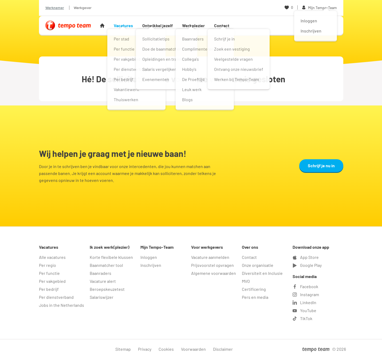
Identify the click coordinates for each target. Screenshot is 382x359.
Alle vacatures (52, 257)
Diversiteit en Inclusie (262, 273)
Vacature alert (103, 281)
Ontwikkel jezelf (157, 25)
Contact (221, 25)
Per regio (47, 265)
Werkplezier (193, 25)
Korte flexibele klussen (111, 257)
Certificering (254, 289)
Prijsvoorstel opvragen (212, 265)
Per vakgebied (52, 281)
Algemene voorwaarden (213, 273)
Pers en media (255, 297)
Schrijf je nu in (321, 165)
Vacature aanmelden (210, 257)
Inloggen (148, 257)
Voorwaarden (193, 349)
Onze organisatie (257, 265)
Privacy (144, 349)
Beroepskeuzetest (107, 289)
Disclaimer (223, 349)
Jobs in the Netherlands (61, 305)
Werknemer (54, 7)
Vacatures (123, 25)
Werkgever (83, 7)
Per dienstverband (56, 297)
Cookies (166, 349)
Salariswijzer (101, 297)
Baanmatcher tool (106, 265)
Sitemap (123, 349)
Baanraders (100, 273)
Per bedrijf (49, 289)
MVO (246, 281)
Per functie (49, 273)
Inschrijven (150, 265)
